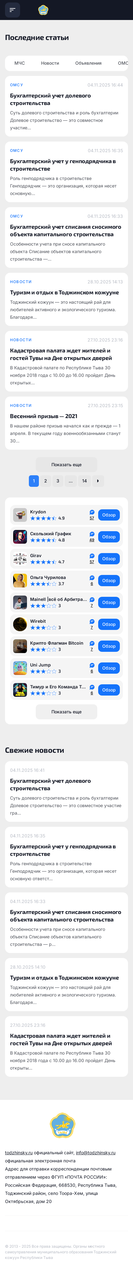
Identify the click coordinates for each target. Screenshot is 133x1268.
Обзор (109, 514)
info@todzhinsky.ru (95, 1152)
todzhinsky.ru (19, 1152)
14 (84, 480)
